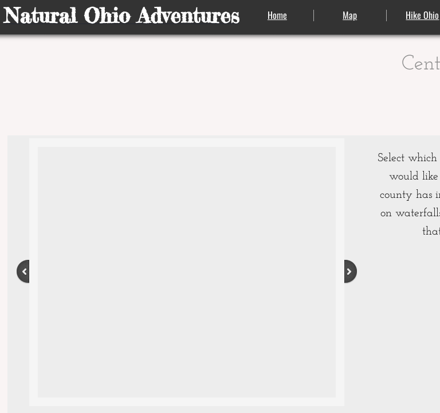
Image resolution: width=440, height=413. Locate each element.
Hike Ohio (422, 15)
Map (350, 15)
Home (277, 15)
